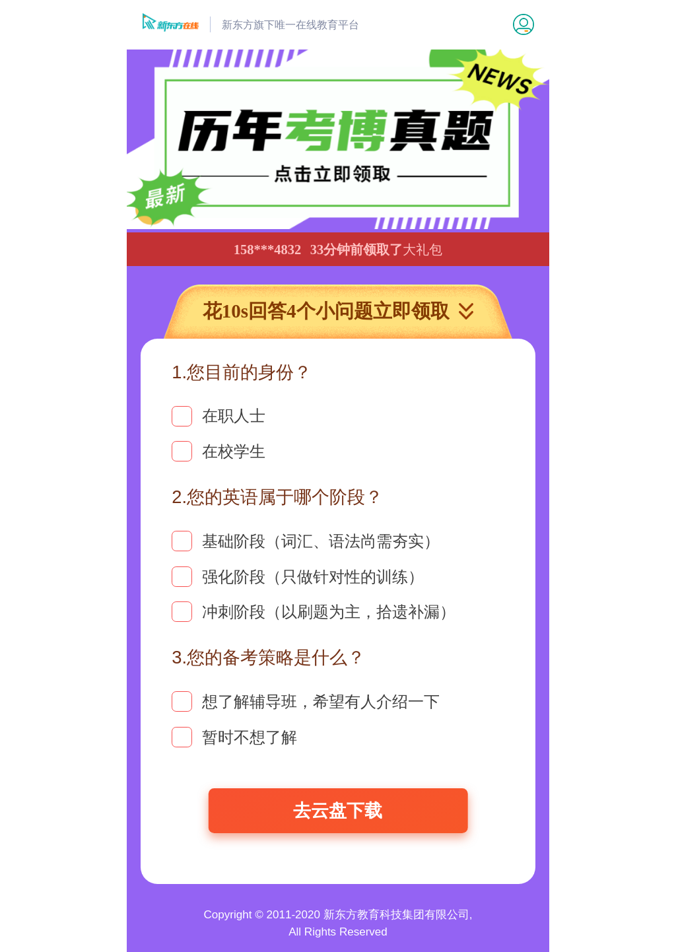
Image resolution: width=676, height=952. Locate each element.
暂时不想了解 (234, 737)
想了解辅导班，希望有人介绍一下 (306, 701)
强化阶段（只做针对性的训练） (298, 576)
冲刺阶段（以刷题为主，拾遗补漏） (314, 611)
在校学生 (218, 451)
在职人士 (218, 416)
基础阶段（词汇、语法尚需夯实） (306, 541)
